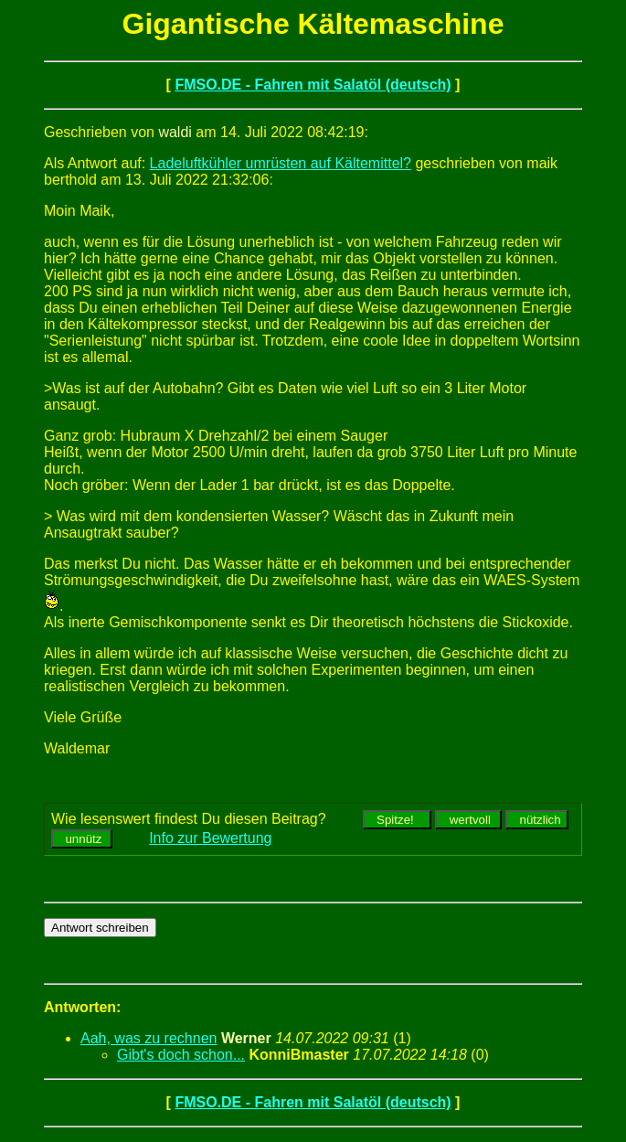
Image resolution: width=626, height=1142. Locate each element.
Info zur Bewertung (210, 838)
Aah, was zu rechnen (148, 1038)
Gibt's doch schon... (181, 1054)
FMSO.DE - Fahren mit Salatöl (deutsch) (313, 84)
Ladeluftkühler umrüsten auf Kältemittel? (280, 163)
